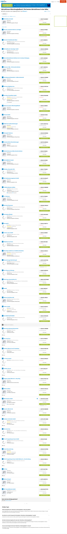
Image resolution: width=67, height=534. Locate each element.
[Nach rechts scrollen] (50, 14)
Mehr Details (44, 22)
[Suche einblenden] (51, 1)
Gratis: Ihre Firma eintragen (63, 2)
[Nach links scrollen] (2, 14)
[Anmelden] (54, 1)
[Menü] (59, 1)
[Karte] (46, 11)
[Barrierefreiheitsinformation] (57, 1)
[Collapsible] (49, 509)
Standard (24, 11)
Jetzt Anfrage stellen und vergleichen (7, 5)
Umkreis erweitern (8, 500)
